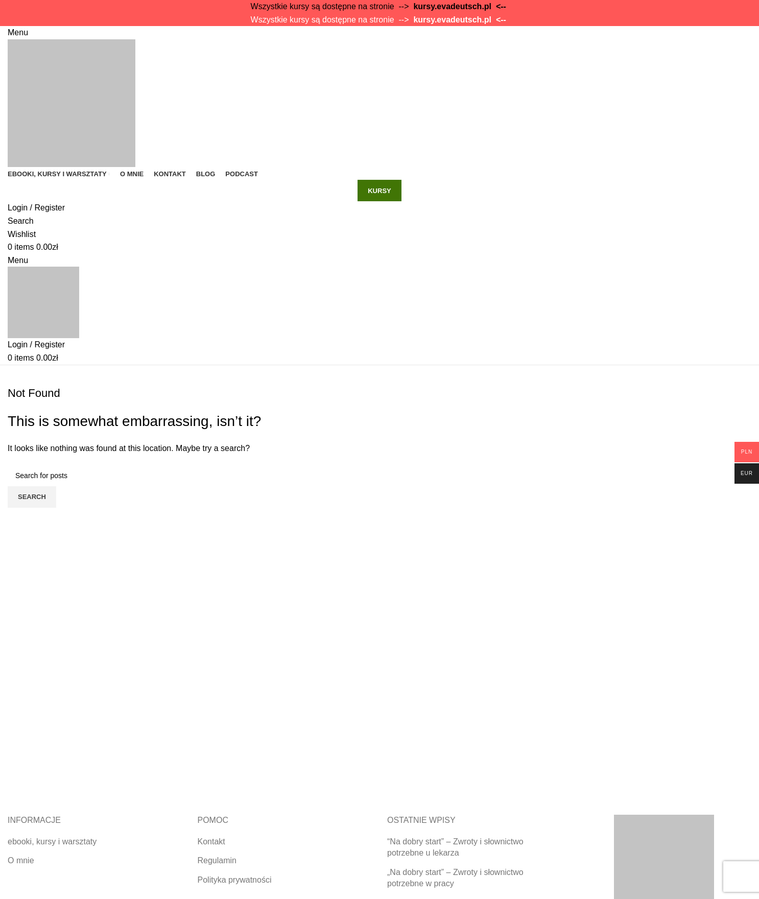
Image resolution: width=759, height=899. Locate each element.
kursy (379, 191)
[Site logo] (71, 102)
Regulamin (217, 860)
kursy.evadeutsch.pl (452, 6)
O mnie (21, 860)
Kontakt (211, 841)
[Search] (21, 221)
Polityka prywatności (235, 880)
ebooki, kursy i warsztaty (52, 841)
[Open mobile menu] (18, 32)
